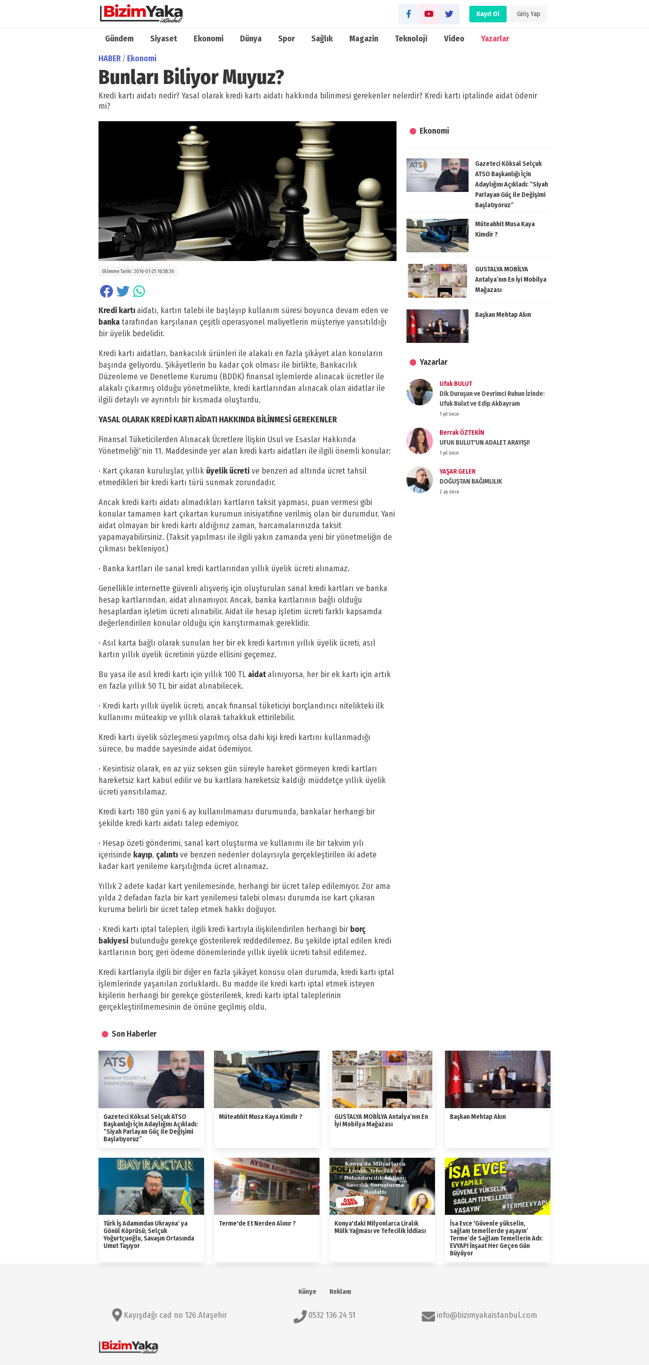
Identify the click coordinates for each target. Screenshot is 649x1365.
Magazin (363, 38)
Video (454, 38)
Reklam (340, 1292)
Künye (307, 1292)
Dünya (251, 38)
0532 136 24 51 (332, 1315)
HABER (110, 58)
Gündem (119, 38)
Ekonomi (209, 38)
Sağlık (322, 38)
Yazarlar (495, 38)
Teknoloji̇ (411, 38)
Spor (286, 38)
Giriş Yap (528, 14)
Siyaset (163, 38)
